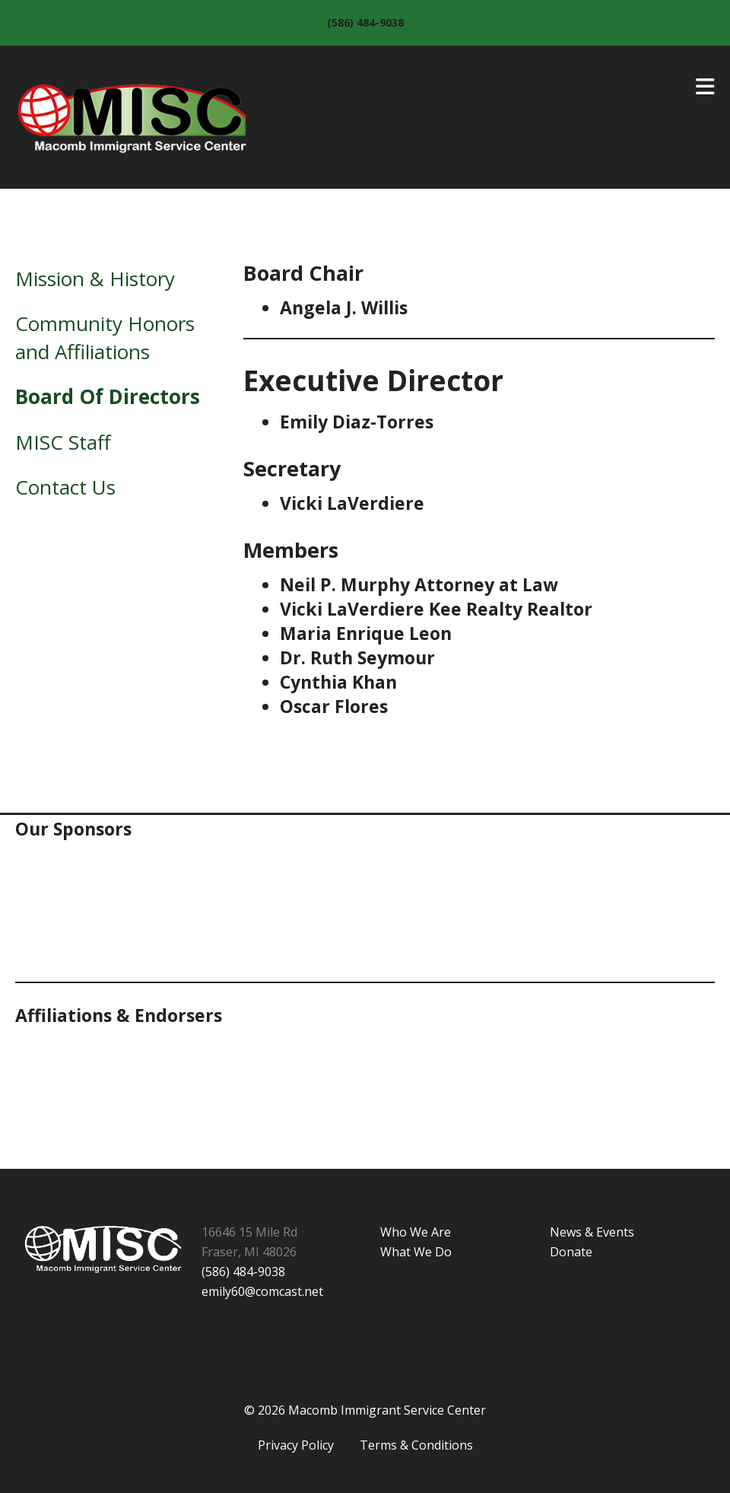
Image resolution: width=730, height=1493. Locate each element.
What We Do (416, 1251)
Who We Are (415, 1232)
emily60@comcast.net (262, 1291)
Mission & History (95, 278)
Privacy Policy (296, 1445)
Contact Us (65, 487)
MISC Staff (63, 442)
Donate (571, 1251)
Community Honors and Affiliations (105, 337)
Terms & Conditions (416, 1445)
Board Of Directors (107, 396)
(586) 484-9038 (365, 22)
